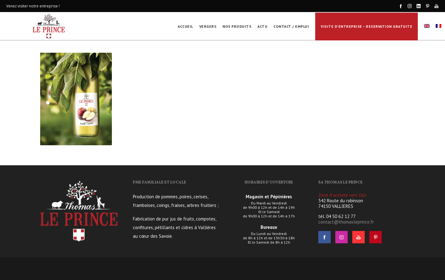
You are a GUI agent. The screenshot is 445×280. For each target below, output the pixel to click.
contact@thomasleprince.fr (346, 222)
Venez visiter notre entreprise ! (33, 6)
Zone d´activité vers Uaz (342, 195)
